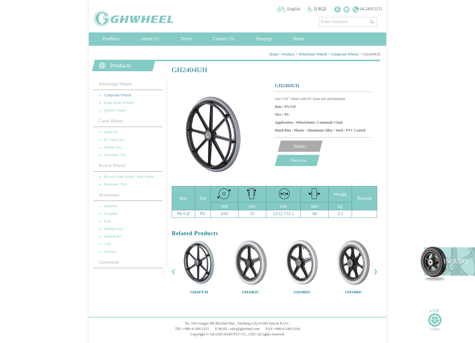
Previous (299, 160)
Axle (107, 244)
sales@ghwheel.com (245, 329)
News (186, 38)
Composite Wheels (345, 54)
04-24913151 (367, 9)
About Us (150, 38)
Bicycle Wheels (112, 165)
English (293, 9)
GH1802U (302, 292)
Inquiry (300, 146)
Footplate (111, 213)
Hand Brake (112, 236)
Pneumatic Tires (116, 184)
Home (298, 38)
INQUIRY (456, 261)
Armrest (110, 251)
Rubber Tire (112, 147)
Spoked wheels (115, 110)
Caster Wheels (111, 121)
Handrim (110, 206)
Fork (107, 221)
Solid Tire (111, 132)
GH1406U (353, 292)
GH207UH (199, 292)
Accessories (109, 195)
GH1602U (250, 292)
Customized (109, 262)
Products (110, 38)
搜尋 (372, 20)
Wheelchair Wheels (313, 54)
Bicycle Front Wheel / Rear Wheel (129, 177)
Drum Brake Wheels (119, 103)
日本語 (320, 9)
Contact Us (223, 38)
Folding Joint (113, 229)
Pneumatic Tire (115, 155)
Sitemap (263, 38)
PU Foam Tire (114, 140)
